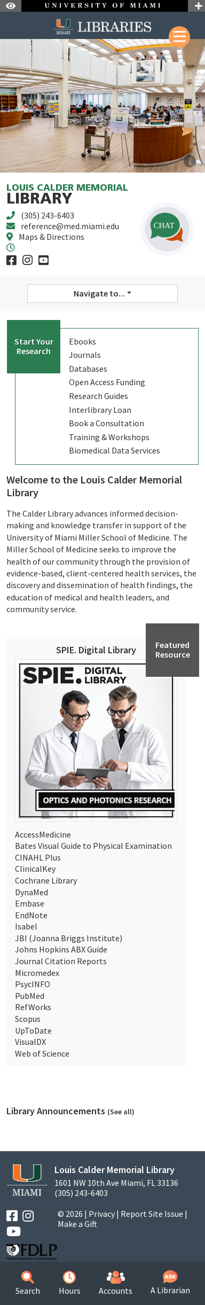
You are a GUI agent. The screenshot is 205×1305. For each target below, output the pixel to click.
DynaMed (31, 892)
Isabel (26, 926)
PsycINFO (32, 984)
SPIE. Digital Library (96, 650)
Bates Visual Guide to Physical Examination (93, 845)
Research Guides (98, 395)
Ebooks (82, 341)
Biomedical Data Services (114, 450)
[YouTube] (43, 260)
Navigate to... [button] (99, 293)
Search (27, 1283)
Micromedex (37, 972)
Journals (85, 354)
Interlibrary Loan (100, 409)
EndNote (31, 915)
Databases (88, 368)
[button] (167, 229)
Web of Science (42, 1053)
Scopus (28, 1018)
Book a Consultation (106, 423)
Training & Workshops (109, 437)
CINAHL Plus (38, 857)
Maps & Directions (51, 236)
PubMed (29, 995)
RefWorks (33, 1007)
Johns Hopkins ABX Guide (61, 949)
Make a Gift (77, 1223)
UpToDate (33, 1030)
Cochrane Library (46, 880)
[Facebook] (11, 260)
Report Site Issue (152, 1213)
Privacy (102, 1213)
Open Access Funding (107, 382)
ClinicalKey (35, 868)
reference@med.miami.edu (70, 226)
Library (67, 195)
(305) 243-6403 (47, 215)
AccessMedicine (43, 834)
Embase (29, 903)
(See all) (121, 1111)
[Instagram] (27, 260)
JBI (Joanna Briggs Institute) (68, 938)
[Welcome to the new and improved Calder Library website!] (190, 161)
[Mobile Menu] (179, 37)
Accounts (115, 1283)
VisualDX (30, 1041)
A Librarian (170, 1282)
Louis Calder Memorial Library (114, 1169)
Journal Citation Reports (61, 961)
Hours (70, 1283)
